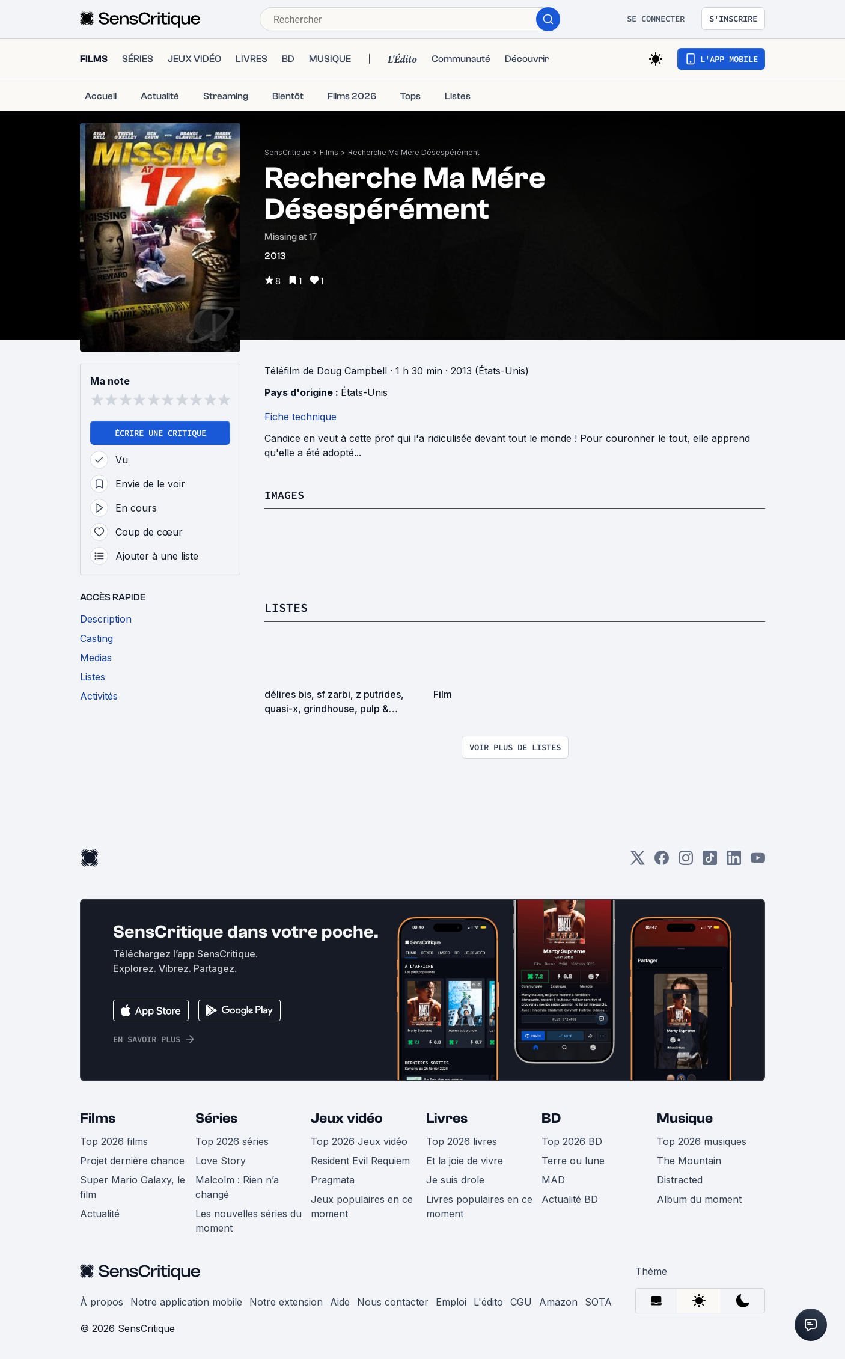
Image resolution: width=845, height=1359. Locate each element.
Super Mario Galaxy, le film (132, 1186)
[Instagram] (686, 861)
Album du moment (699, 1199)
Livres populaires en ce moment (479, 1206)
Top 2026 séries (232, 1141)
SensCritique (287, 152)
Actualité (100, 1213)
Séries (216, 1118)
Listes (286, 607)
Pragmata (333, 1179)
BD (551, 1118)
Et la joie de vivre (464, 1160)
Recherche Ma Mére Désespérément (414, 152)
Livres (447, 1118)
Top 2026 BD (571, 1141)
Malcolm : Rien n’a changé (237, 1186)
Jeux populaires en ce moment (362, 1206)
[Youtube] (758, 861)
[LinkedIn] (734, 861)
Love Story (220, 1160)
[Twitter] (637, 861)
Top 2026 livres (461, 1141)
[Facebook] (661, 861)
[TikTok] (710, 861)
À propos (101, 1301)
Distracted (680, 1179)
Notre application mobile (186, 1301)
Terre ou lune (573, 1160)
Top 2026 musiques (701, 1141)
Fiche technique (300, 417)
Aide (340, 1301)
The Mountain (689, 1160)
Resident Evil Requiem (360, 1160)
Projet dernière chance (132, 1160)
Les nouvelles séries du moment (248, 1220)
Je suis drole (455, 1179)
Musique (685, 1118)
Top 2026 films (114, 1141)
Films (329, 152)
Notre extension (286, 1301)
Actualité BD (569, 1199)
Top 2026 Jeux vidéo (359, 1141)
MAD (553, 1179)
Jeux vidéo (347, 1118)
